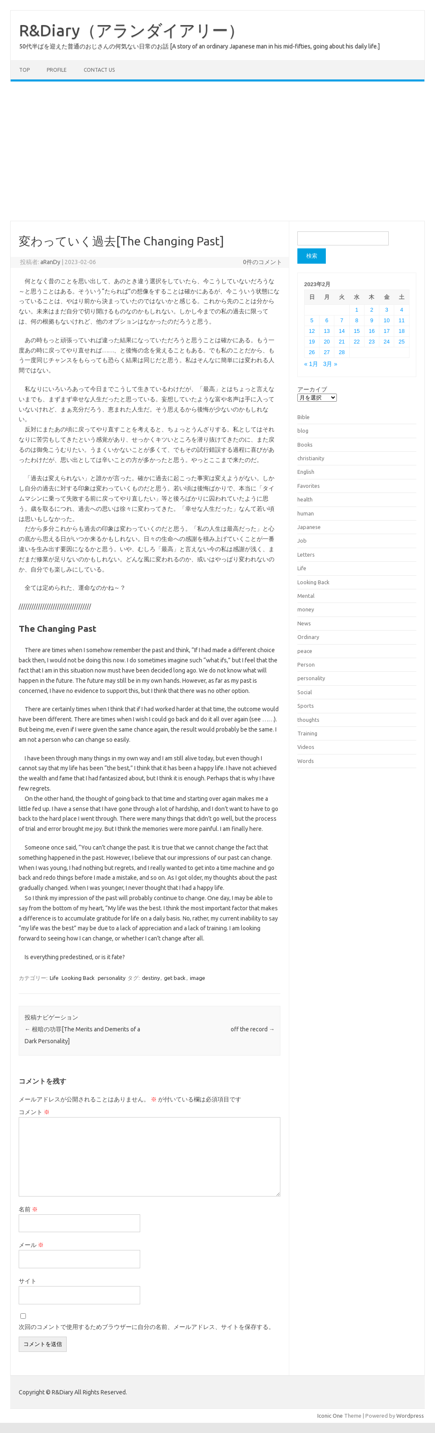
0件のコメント (262, 262)
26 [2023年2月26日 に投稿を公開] (312, 352)
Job (302, 540)
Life (54, 978)
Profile (57, 70)
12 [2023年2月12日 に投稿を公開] (312, 331)
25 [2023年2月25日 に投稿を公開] (401, 341)
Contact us (99, 70)
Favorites (308, 486)
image (197, 978)
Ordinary (308, 637)
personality (111, 978)
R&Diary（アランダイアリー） (131, 30)
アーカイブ (312, 389)
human (305, 513)
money (305, 609)
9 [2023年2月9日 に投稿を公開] (371, 320)
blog (302, 431)
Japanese (309, 527)
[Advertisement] (217, 151)
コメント (34, 1112)
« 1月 (311, 364)
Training (307, 733)
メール (31, 1245)
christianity (310, 458)
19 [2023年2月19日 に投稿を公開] (312, 341)
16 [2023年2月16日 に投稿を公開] (372, 331)
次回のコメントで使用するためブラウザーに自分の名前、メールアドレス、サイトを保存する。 (146, 1326)
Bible (303, 417)
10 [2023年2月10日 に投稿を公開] (387, 320)
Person (306, 664)
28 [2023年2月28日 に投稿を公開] (342, 352)
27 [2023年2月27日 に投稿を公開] (327, 352)
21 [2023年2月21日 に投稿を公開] (342, 341)
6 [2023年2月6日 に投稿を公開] (326, 320)
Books (305, 445)
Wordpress (410, 1416)
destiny (151, 978)
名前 (28, 1209)
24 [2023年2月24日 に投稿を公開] (387, 341)
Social (304, 692)
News (304, 623)
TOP (24, 70)
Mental (305, 596)
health (305, 499)
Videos (305, 747)
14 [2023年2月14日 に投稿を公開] (342, 331)
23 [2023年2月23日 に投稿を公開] (372, 341)
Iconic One (330, 1416)
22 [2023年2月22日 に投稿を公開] (357, 341)
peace (304, 651)
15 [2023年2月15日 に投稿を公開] (357, 331)
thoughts (308, 720)
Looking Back (78, 978)
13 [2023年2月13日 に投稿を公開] (327, 331)
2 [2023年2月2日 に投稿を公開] (371, 310)
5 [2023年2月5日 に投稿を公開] (312, 320)
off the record (253, 1029)
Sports (305, 706)
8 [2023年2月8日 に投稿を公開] (356, 320)
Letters (306, 554)
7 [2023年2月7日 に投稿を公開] (341, 320)
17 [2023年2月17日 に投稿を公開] (387, 331)
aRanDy (50, 262)
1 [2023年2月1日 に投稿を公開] (356, 310)
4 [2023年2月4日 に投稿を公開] (401, 310)
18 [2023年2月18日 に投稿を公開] (401, 331)
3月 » (330, 364)
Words (305, 761)
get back (175, 978)
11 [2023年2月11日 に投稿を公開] (401, 320)
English (305, 472)
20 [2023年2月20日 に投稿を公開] (327, 341)
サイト (28, 1281)
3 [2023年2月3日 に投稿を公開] (386, 310)
